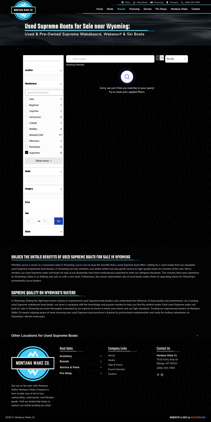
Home (99, 9)
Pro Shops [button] (161, 9)
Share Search (179, 65)
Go (58, 221)
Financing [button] (134, 9)
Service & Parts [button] (70, 367)
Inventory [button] (66, 356)
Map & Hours (115, 364)
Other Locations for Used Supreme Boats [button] (44, 335)
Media (111, 360)
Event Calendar (116, 369)
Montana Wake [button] (179, 9)
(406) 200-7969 (166, 368)
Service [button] (148, 9)
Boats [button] (110, 9)
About (111, 355)
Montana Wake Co (167, 355)
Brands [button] (121, 9)
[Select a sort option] (176, 59)
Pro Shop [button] (66, 373)
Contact (195, 9)
